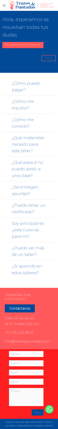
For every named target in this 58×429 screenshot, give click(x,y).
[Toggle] (6, 84)
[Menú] (4, 5)
